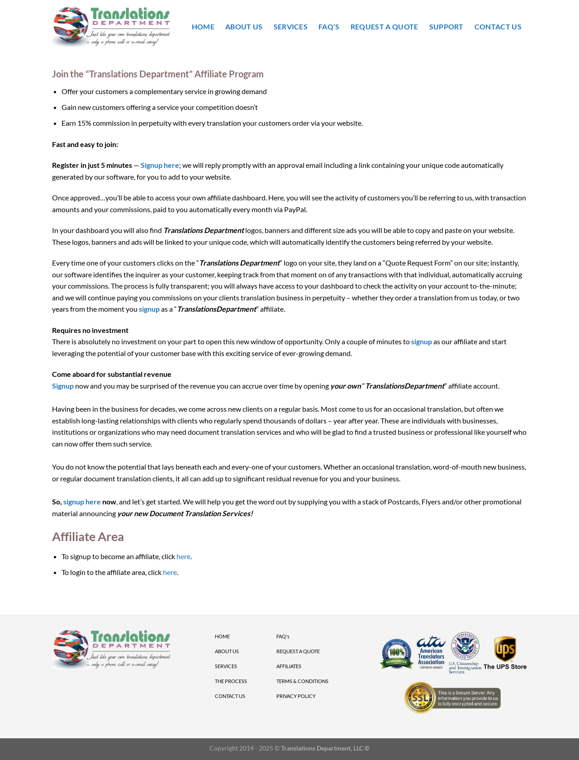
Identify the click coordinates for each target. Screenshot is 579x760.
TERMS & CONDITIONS (302, 681)
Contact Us (498, 27)
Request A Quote (384, 27)
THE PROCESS (231, 681)
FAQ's (283, 636)
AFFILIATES (288, 666)
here (183, 556)
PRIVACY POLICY (296, 696)
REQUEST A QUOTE (298, 651)
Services (291, 27)
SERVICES (226, 666)
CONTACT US (230, 696)
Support (446, 27)
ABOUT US (227, 651)
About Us (244, 27)
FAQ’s (329, 27)
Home (203, 27)
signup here (82, 501)
